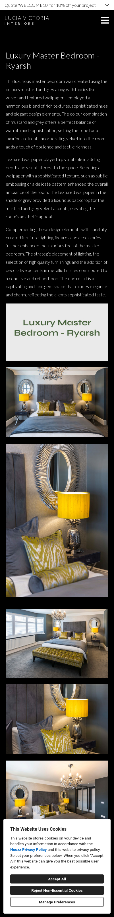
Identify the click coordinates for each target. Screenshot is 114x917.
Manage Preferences (57, 902)
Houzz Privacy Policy (28, 849)
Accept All (57, 879)
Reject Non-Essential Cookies (57, 890)
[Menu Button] (105, 20)
